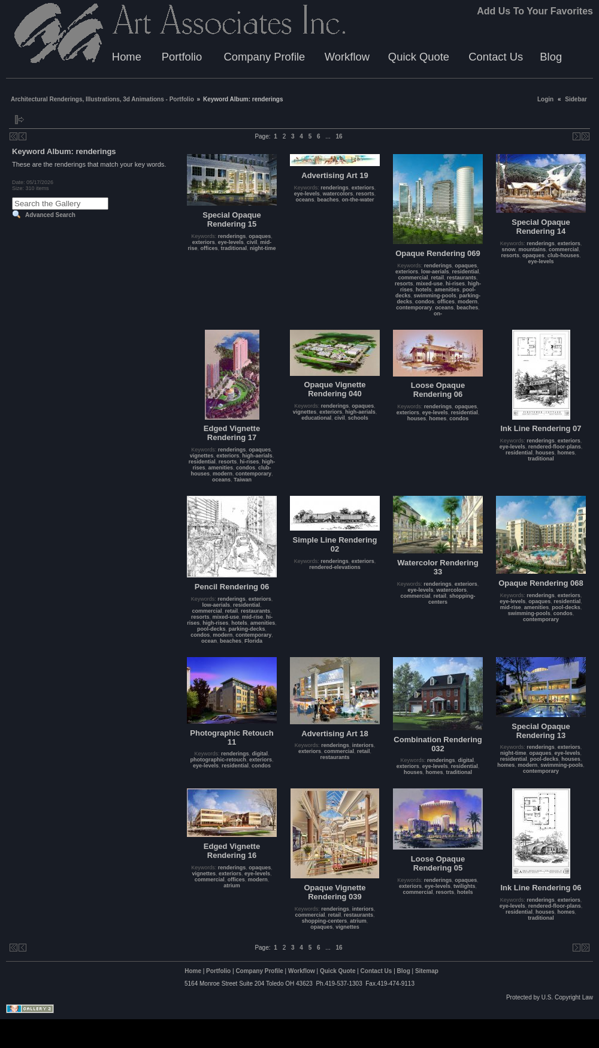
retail (437, 278)
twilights (464, 886)
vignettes (202, 456)
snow (508, 249)
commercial (413, 278)
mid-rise (252, 617)
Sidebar (576, 99)
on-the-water (358, 200)
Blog (551, 56)
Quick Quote (418, 56)
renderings (232, 236)
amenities (447, 290)
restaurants (461, 278)
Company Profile (264, 56)
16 (338, 136)
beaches (328, 200)
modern (467, 302)
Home (126, 56)
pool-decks (211, 629)
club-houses (563, 255)
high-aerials (257, 456)
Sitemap (426, 971)
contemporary (414, 308)
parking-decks (246, 629)
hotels (424, 290)
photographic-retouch (218, 760)
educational (316, 418)
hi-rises (455, 284)
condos (424, 302)
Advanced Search (50, 215)
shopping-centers (324, 921)
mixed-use (429, 284)
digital (260, 754)
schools (358, 418)
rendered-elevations (335, 567)
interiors (363, 745)
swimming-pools (435, 296)
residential (465, 272)
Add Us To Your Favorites (535, 11)
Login (545, 99)
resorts (365, 194)
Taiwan (243, 480)
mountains (532, 249)
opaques (260, 236)
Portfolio (182, 56)
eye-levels (231, 242)
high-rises (215, 623)
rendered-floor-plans (554, 447)
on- (438, 314)
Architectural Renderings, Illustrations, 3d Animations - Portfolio (102, 99)
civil (252, 242)
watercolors (338, 194)
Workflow (347, 56)
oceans (304, 200)
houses (416, 418)
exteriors (203, 242)
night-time (263, 248)
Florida (253, 641)
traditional (234, 248)
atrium (231, 886)
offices (208, 248)
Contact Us (495, 56)
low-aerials (435, 272)
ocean (209, 641)
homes (437, 418)
